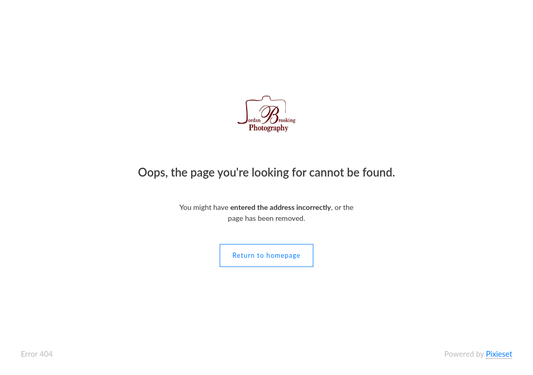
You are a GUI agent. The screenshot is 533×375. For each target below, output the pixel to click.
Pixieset (499, 353)
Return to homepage (267, 255)
